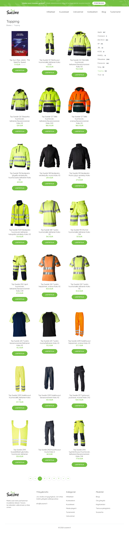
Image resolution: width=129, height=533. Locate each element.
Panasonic (103, 65)
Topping (102, 73)
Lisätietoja (19, 72)
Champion (102, 38)
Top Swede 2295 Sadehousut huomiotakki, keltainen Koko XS (20, 399)
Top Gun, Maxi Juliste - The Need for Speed (20, 63)
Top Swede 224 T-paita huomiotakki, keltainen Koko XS (79, 288)
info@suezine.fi (41, 505)
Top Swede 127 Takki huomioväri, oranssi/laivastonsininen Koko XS (79, 121)
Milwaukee (104, 61)
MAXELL (102, 57)
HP (100, 46)
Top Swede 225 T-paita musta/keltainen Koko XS (49, 344)
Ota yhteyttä (100, 502)
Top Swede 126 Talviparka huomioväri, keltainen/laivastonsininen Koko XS (20, 121)
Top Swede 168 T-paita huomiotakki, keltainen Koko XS (49, 234)
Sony (101, 69)
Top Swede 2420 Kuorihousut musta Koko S (49, 453)
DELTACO (103, 42)
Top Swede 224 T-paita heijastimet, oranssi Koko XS (49, 287)
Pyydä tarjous (99, 3)
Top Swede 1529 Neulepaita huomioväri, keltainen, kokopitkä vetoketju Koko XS (20, 234)
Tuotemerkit (115, 13)
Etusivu (9, 27)
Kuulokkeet (64, 13)
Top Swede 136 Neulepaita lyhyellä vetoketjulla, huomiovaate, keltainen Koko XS (20, 178)
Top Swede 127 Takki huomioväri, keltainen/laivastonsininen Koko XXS (50, 121)
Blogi (104, 13)
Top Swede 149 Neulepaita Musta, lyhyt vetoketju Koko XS (79, 177)
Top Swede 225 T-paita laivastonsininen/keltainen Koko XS (20, 345)
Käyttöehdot (100, 506)
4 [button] (54, 480)
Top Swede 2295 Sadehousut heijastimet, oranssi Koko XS (79, 344)
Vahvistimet (78, 13)
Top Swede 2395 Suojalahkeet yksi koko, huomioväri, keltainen (20, 454)
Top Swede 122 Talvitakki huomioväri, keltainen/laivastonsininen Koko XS (79, 65)
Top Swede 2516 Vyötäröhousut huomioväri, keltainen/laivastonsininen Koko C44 (79, 455)
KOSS (101, 53)
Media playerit (71, 510)
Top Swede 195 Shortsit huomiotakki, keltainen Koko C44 (79, 234)
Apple (102, 34)
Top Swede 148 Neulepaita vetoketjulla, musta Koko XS (49, 176)
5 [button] (58, 480)
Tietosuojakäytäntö (103, 510)
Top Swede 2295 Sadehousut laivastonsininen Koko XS (49, 398)
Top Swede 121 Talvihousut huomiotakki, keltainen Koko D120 (49, 64)
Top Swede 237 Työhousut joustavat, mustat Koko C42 (79, 398)
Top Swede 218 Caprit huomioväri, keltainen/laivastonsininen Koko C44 (20, 289)
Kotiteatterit (92, 13)
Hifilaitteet (51, 13)
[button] (63, 480)
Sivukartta (99, 514)
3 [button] (49, 480)
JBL (101, 49)
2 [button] (44, 480)
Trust (101, 77)
